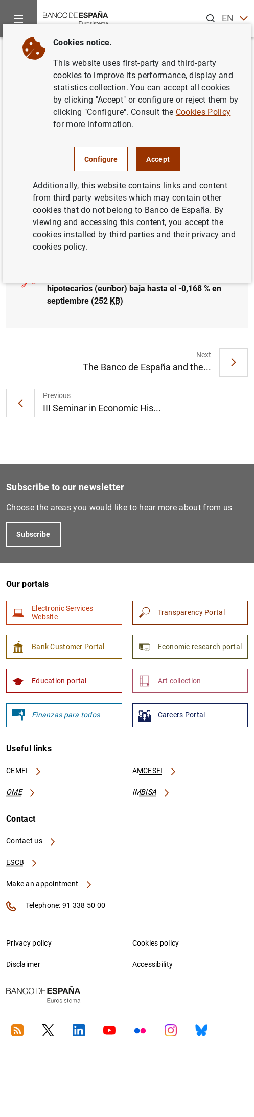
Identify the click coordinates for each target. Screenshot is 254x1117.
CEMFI (24, 770)
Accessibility (152, 964)
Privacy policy (29, 943)
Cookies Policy (203, 112)
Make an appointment (49, 884)
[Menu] (18, 18)
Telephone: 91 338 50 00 (55, 906)
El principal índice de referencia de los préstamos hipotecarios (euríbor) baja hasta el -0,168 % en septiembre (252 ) (137, 288)
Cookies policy (155, 943)
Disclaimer (23, 964)
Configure (101, 159)
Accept (158, 159)
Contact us (31, 841)
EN (235, 18)
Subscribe (33, 534)
